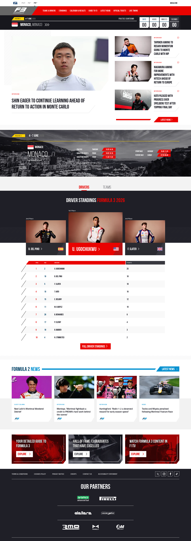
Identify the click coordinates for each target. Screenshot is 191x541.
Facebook (170, 473)
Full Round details (36, 160)
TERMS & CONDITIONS (20, 474)
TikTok (176, 473)
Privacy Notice (58, 474)
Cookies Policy (40, 474)
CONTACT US (87, 474)
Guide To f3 (93, 10)
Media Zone (173, 3)
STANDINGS (63, 10)
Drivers (84, 187)
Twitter (158, 474)
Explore (24, 454)
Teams (107, 187)
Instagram (164, 473)
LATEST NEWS (105, 10)
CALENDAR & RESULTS (78, 10)
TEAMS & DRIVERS (49, 10)
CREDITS (73, 474)
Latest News (167, 119)
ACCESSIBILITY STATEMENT (107, 474)
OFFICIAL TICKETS (120, 10)
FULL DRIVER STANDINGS (95, 346)
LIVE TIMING (133, 10)
